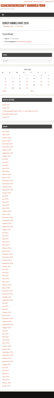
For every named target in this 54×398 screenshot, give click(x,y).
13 (5, 82)
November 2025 (7, 147)
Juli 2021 (5, 303)
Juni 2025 (5, 162)
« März (4, 91)
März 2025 (5, 171)
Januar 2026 (6, 141)
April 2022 (5, 278)
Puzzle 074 (5, 108)
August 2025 (6, 156)
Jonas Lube (9, 26)
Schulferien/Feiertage (24, 41)
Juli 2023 (5, 233)
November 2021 (7, 294)
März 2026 (5, 135)
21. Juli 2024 (19, 26)
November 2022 (7, 257)
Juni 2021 (5, 306)
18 (41, 82)
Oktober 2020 (7, 321)
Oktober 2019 (7, 358)
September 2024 (7, 190)
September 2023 (7, 226)
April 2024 (5, 205)
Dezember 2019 (7, 352)
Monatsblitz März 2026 (10, 114)
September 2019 (7, 361)
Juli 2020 (5, 331)
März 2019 (5, 380)
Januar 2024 (6, 214)
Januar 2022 (6, 288)
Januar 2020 (6, 349)
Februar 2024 (6, 211)
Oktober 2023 (7, 223)
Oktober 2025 (7, 150)
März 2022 (5, 282)
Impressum (28, 1)
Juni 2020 (5, 334)
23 (27, 85)
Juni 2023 (5, 236)
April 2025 (5, 168)
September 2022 (7, 263)
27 (5, 88)
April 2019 (5, 377)
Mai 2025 (5, 165)
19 (48, 82)
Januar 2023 (6, 251)
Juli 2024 (5, 196)
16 (27, 82)
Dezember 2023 (7, 217)
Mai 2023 (5, 239)
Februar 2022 (6, 285)
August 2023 (6, 229)
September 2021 (7, 300)
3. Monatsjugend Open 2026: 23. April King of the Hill (20, 111)
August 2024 (6, 193)
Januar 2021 (6, 315)
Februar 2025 (6, 174)
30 (27, 88)
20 (5, 85)
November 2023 (7, 220)
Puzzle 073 (5, 117)
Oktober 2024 (7, 187)
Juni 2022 (5, 272)
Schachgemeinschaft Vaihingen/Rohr (22, 5)
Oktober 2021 (7, 297)
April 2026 (5, 131)
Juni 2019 (5, 370)
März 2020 (5, 343)
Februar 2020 (6, 346)
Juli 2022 (5, 269)
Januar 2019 (6, 386)
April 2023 (5, 242)
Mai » (32, 91)
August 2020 (6, 328)
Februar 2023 (6, 248)
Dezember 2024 (7, 180)
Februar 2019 (6, 383)
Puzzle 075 (5, 105)
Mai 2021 (5, 309)
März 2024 (5, 208)
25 (41, 85)
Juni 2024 (5, 199)
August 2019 (6, 364)
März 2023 (5, 245)
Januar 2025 (6, 177)
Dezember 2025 (7, 144)
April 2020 (5, 340)
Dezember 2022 (7, 254)
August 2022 (6, 266)
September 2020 (7, 324)
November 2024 (7, 184)
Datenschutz (38, 1)
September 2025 (7, 153)
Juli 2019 (5, 367)
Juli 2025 (5, 159)
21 (13, 85)
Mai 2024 (5, 202)
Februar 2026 (6, 138)
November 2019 (7, 355)
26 (48, 85)
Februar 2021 (6, 312)
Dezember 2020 (7, 318)
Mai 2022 (5, 275)
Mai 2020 (5, 337)
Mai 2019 (5, 373)
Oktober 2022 (7, 260)
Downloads (49, 1)
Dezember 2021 (7, 291)
